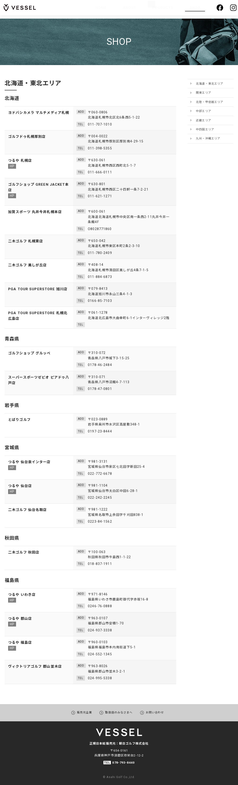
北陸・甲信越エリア (209, 102)
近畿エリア (203, 120)
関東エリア (203, 92)
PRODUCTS (167, 9)
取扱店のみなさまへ (119, 712)
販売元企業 (80, 712)
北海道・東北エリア (209, 83)
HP (12, 166)
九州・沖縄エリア (208, 138)
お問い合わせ (159, 712)
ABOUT (142, 9)
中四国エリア (205, 129)
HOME (122, 9)
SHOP (196, 9)
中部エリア (203, 111)
